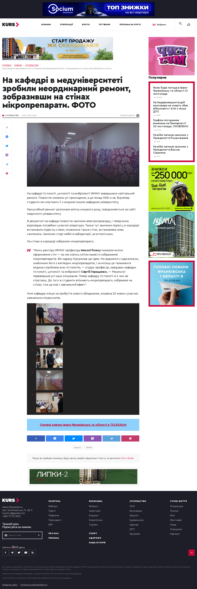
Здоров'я (95, 538)
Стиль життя (178, 501)
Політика (54, 501)
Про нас (53, 533)
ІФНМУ (89, 447)
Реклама (53, 538)
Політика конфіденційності (33, 585)
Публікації (66, 24)
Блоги (86, 24)
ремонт (77, 447)
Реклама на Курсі (130, 24)
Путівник (104, 24)
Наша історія (97, 543)
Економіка (95, 501)
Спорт (93, 533)
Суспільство (12, 115)
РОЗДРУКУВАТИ (127, 115)
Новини (46, 24)
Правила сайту (10, 585)
